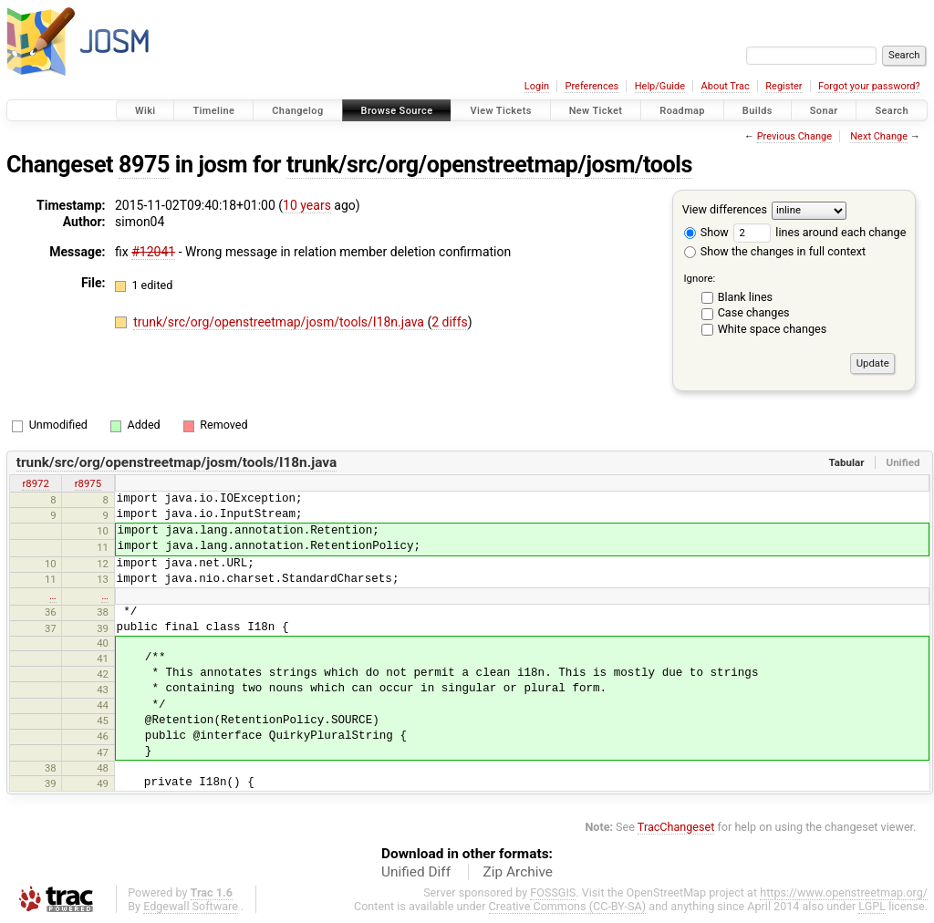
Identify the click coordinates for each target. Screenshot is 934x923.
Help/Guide (660, 86)
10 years (307, 205)
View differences (724, 209)
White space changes (772, 329)
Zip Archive (518, 872)
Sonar (824, 111)
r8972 (35, 483)
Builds (757, 111)
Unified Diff (416, 872)
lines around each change (819, 232)
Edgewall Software (190, 906)
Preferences (591, 86)
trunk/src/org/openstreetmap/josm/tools (489, 164)
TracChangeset (676, 827)
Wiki (145, 111)
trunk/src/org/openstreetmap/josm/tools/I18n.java (280, 322)
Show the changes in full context (775, 251)
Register (783, 86)
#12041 (153, 251)
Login (536, 86)
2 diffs (449, 322)
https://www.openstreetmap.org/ (844, 892)
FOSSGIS (553, 892)
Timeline (213, 111)
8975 (144, 164)
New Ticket (596, 111)
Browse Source (397, 111)
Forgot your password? (869, 86)
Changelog (297, 111)
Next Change (879, 136)
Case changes (754, 312)
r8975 (88, 483)
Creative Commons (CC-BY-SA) (568, 906)
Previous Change (794, 136)
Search (891, 111)
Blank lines (745, 297)
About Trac (725, 86)
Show (706, 232)
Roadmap (682, 111)
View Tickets (500, 111)
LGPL (872, 906)
